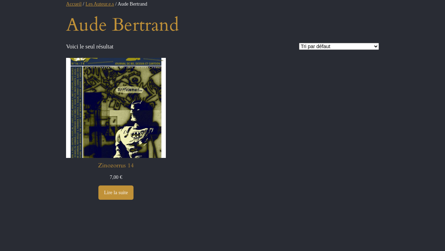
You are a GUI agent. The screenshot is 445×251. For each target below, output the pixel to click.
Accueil (74, 4)
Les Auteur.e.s (100, 4)
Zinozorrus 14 (116, 165)
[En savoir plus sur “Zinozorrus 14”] (116, 192)
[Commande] (339, 46)
